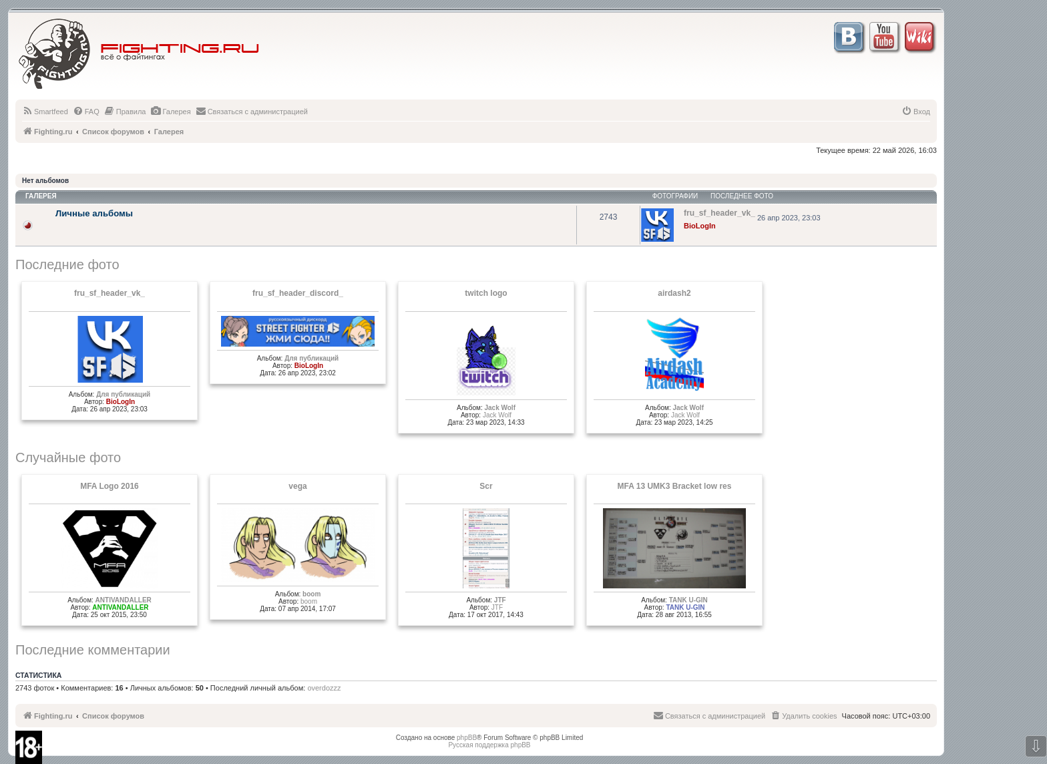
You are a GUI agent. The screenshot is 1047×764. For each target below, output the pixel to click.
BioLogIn (700, 226)
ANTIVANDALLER (123, 600)
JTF (500, 600)
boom (311, 594)
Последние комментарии (92, 649)
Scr (485, 486)
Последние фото (67, 264)
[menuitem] (45, 112)
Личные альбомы (94, 213)
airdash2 (674, 293)
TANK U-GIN (688, 600)
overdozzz (324, 688)
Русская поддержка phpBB (489, 745)
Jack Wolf (499, 407)
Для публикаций (123, 394)
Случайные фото (68, 457)
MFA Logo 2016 (109, 486)
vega (297, 486)
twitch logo (486, 293)
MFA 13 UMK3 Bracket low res (675, 486)
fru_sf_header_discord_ (297, 293)
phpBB (467, 737)
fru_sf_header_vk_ (109, 293)
